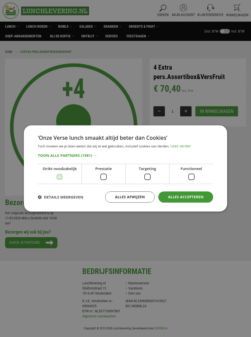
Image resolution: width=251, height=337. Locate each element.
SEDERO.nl (161, 328)
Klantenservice (210, 15)
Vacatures (135, 288)
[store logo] (46, 11)
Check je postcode (25, 242)
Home (8, 52)
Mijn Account (183, 15)
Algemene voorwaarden (99, 316)
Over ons (134, 293)
